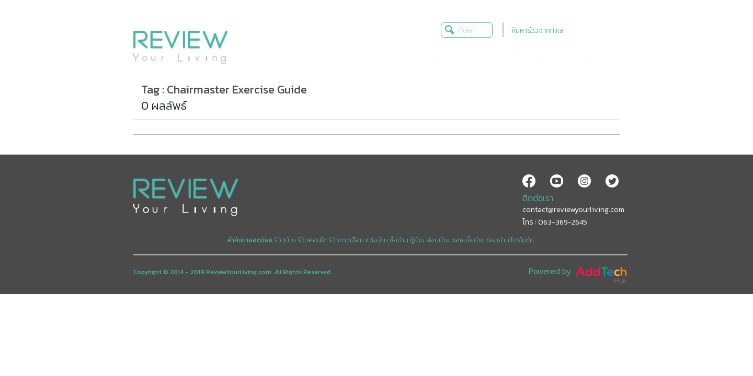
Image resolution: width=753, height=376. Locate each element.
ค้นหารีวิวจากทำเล (537, 30)
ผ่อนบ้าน (438, 240)
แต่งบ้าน (377, 240)
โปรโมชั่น (522, 240)
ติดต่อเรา (537, 198)
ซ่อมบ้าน (497, 240)
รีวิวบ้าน (285, 240)
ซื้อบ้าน (399, 240)
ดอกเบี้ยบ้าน (468, 240)
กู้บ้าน (417, 240)
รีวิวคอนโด (312, 240)
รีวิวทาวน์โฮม (346, 240)
